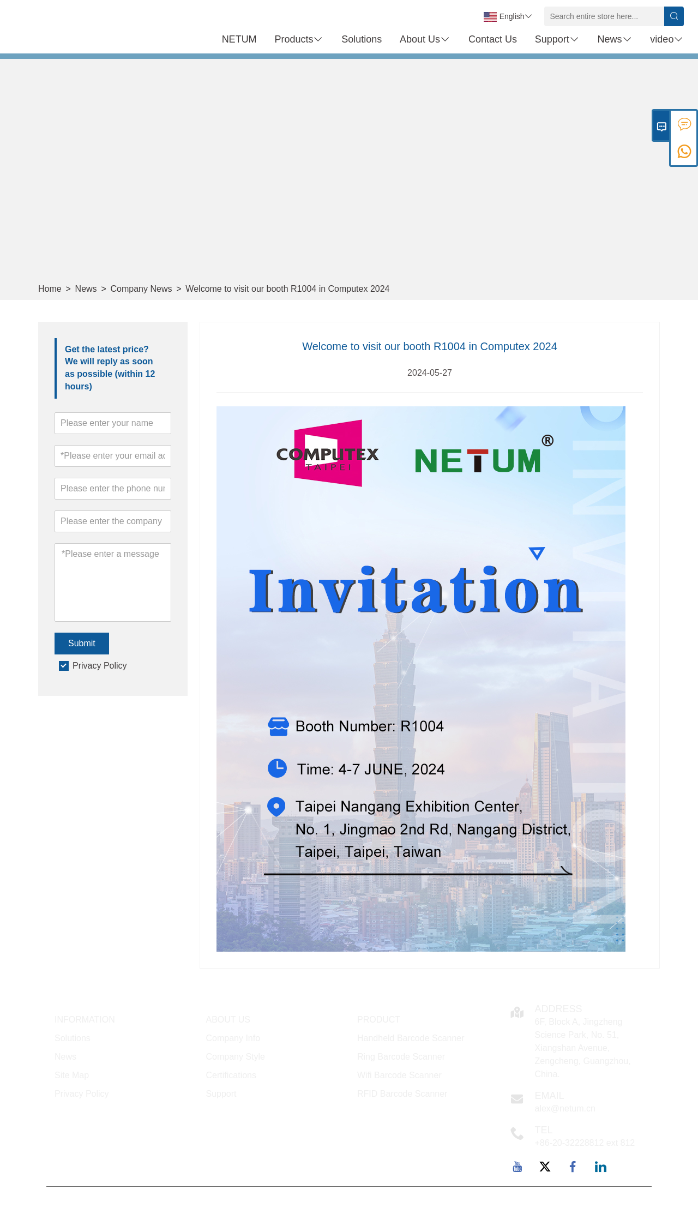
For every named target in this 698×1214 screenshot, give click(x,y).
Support (557, 39)
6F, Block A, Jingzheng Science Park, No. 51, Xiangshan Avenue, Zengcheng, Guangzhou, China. (583, 1048)
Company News (141, 288)
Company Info (233, 1038)
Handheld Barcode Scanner (411, 1038)
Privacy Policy (100, 665)
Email (549, 1095)
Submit (81, 643)
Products (298, 39)
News (615, 39)
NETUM (239, 39)
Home (50, 288)
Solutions (361, 39)
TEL (544, 1130)
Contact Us (492, 39)
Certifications (231, 1075)
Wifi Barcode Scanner (399, 1075)
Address (558, 1008)
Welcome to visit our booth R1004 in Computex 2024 (287, 288)
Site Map (72, 1075)
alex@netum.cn (565, 1108)
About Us (425, 39)
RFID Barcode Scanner (402, 1093)
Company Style (236, 1056)
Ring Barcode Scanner (401, 1056)
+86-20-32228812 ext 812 (585, 1142)
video (667, 39)
